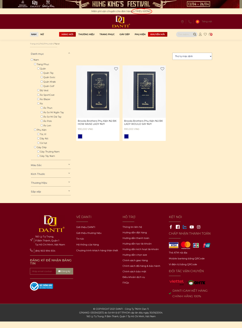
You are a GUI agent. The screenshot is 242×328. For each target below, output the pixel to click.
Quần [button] (43, 69)
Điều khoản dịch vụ (134, 283)
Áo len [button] (48, 129)
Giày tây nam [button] (47, 162)
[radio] (80, 137)
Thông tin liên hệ (132, 233)
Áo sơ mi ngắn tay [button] (54, 115)
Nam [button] (36, 60)
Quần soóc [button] (50, 78)
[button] (34, 34)
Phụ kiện (140, 34)
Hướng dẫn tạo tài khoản (137, 249)
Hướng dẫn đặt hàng (135, 238)
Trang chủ (34, 44)
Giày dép (124, 34)
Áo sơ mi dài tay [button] (53, 120)
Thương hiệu (86, 34)
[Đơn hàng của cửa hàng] (192, 56)
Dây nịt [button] (44, 143)
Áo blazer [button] (45, 101)
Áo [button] (41, 106)
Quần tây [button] (49, 74)
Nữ (42, 44)
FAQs (126, 288)
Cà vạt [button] (44, 148)
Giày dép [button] (42, 152)
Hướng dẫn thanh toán (136, 244)
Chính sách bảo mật (134, 277)
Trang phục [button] (43, 64)
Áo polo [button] (48, 125)
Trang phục (107, 34)
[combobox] (182, 34)
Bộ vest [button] (44, 92)
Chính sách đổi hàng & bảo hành (141, 271)
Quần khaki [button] (50, 83)
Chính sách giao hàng (135, 266)
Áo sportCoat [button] (47, 97)
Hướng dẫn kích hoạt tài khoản (141, 255)
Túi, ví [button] (43, 138)
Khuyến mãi (157, 34)
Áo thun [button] (48, 111)
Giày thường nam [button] (50, 157)
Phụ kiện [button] (42, 134)
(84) (37, 256)
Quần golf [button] (49, 87)
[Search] (192, 34)
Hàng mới (67, 34)
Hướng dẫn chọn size (135, 260)
